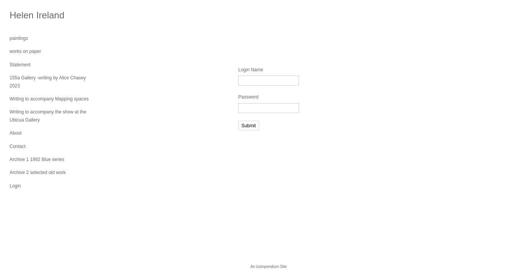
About (15, 133)
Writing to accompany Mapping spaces (49, 99)
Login (15, 186)
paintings (19, 38)
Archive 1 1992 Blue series (37, 159)
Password (248, 97)
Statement (20, 64)
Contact (17, 146)
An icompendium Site (269, 266)
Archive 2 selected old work (38, 172)
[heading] (29, 15)
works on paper (25, 51)
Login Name (250, 69)
